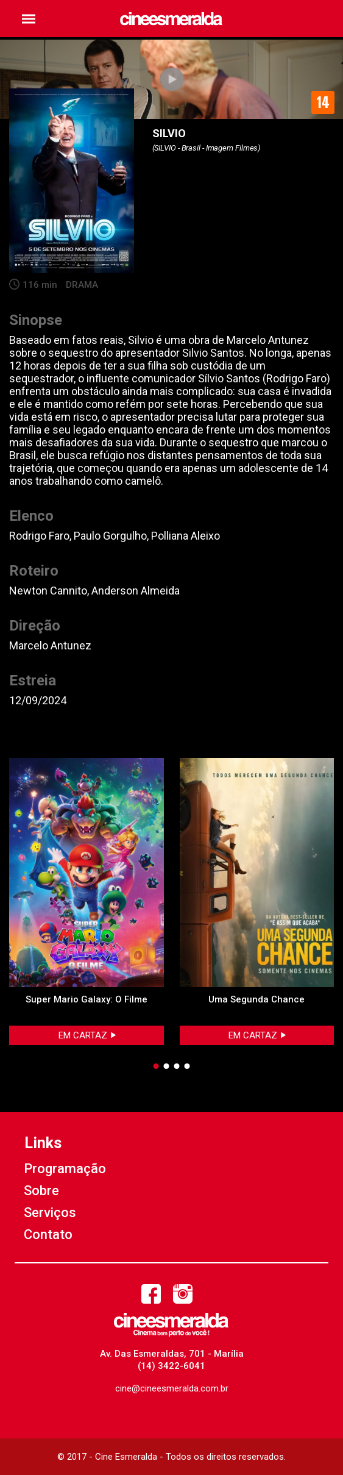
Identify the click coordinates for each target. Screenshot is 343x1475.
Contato (48, 1234)
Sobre (41, 1190)
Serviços (50, 1212)
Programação (65, 1168)
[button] (28, 18)
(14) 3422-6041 (171, 1365)
